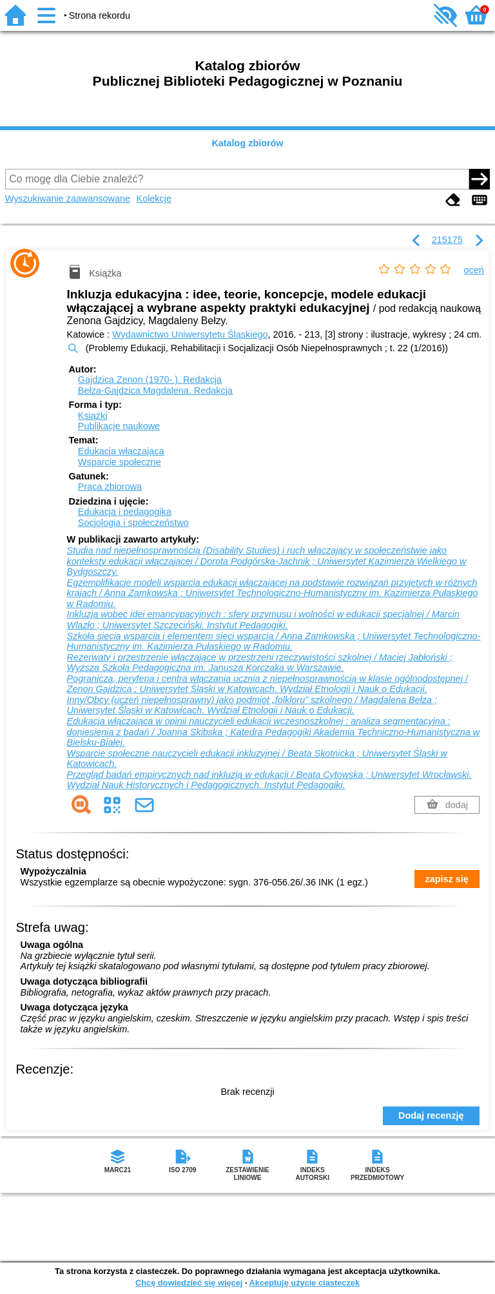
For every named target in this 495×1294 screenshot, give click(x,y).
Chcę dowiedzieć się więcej (188, 1283)
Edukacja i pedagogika (124, 512)
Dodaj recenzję (431, 1115)
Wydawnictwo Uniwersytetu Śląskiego (189, 334)
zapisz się (447, 879)
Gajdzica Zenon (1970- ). (150, 379)
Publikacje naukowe (119, 426)
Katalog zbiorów (247, 143)
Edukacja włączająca (121, 451)
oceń (474, 270)
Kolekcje (154, 198)
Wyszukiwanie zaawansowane (67, 198)
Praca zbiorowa (110, 486)
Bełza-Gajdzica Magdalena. (155, 390)
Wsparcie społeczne (119, 462)
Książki (93, 415)
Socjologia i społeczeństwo (133, 522)
